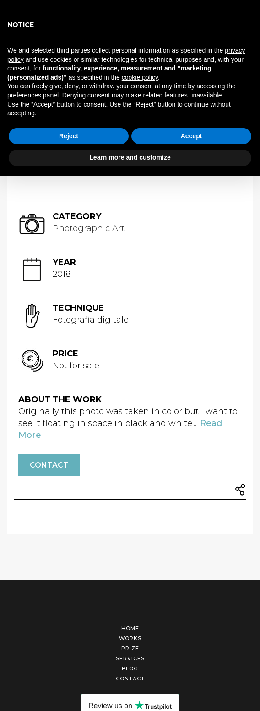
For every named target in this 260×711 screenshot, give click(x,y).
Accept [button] (191, 136)
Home (130, 628)
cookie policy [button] (140, 77)
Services (130, 658)
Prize (130, 648)
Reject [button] (68, 136)
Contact (49, 465)
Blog (130, 668)
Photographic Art (89, 228)
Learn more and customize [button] (129, 157)
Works (130, 638)
